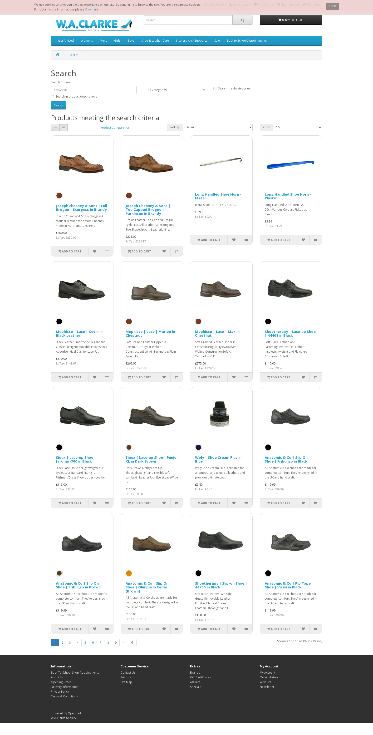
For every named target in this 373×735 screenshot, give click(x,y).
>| (131, 643)
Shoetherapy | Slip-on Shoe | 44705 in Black (221, 585)
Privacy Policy (60, 692)
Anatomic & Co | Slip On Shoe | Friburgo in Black (286, 459)
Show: (266, 127)
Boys (131, 41)
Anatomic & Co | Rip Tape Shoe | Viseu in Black (288, 585)
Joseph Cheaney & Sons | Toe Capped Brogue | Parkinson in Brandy (148, 209)
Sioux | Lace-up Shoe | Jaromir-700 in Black (76, 459)
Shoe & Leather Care (155, 41)
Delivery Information (65, 687)
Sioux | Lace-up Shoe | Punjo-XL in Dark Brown (152, 459)
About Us (57, 677)
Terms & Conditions (64, 696)
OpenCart (74, 713)
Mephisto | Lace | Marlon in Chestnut (150, 333)
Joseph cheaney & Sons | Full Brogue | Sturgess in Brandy (81, 207)
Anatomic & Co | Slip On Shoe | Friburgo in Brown (78, 585)
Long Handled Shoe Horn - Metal (218, 196)
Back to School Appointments (247, 41)
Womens (87, 41)
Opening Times (61, 682)
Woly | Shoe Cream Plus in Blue (218, 459)
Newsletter (267, 687)
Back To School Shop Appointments (75, 673)
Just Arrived (66, 41)
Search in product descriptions (74, 96)
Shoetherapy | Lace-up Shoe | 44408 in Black (290, 333)
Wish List (265, 682)
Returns (126, 677)
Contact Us (128, 673)
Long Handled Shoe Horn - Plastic (288, 196)
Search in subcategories (231, 88)
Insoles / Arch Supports (191, 41)
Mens (103, 41)
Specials (195, 687)
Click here (91, 9)
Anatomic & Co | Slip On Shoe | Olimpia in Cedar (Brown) (147, 587)
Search (74, 55)
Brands (195, 673)
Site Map (126, 682)
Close (332, 6)
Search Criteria (61, 82)
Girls (117, 41)
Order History (269, 677)
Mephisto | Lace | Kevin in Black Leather (79, 333)
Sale (217, 41)
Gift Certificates (200, 677)
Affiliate (195, 682)
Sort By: (175, 127)
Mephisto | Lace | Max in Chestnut (217, 333)
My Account (267, 673)
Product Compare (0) (114, 128)
